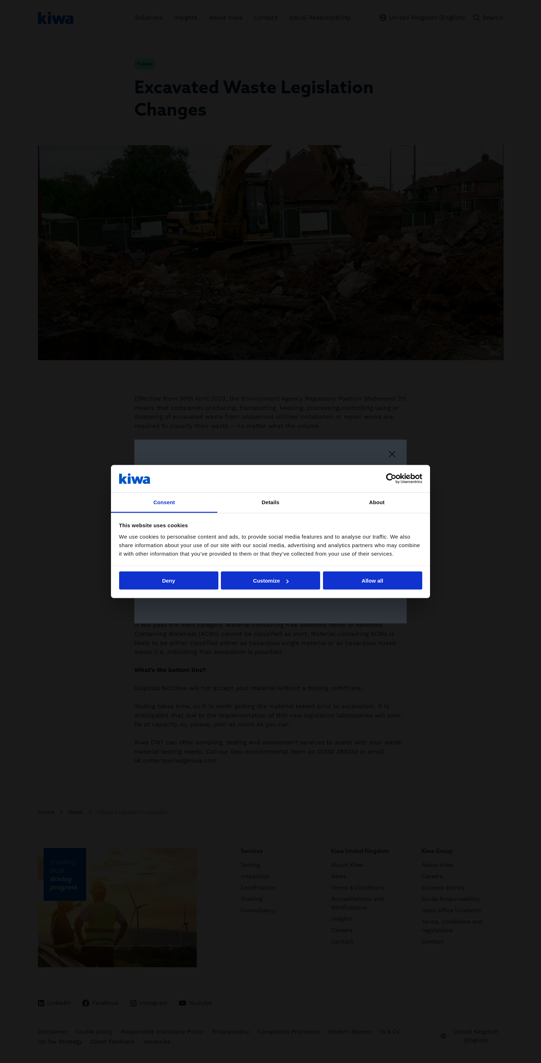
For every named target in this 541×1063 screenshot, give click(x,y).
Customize (271, 581)
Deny (168, 581)
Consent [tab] (164, 502)
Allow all (372, 581)
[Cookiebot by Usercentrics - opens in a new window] (391, 478)
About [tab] (377, 502)
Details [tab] (270, 502)
